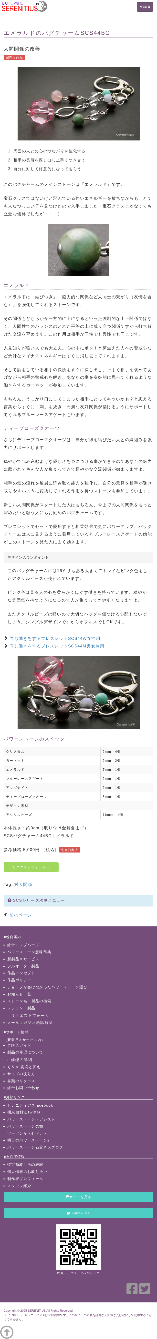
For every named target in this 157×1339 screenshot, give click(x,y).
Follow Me (78, 1213)
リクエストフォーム (30, 1015)
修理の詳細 (21, 1059)
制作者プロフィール (25, 1179)
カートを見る (78, 1197)
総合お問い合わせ (23, 1088)
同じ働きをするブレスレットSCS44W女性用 (55, 638)
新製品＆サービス (23, 959)
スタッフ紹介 (19, 1186)
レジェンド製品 (21, 1008)
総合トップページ (23, 945)
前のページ (20, 915)
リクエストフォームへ (31, 867)
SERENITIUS (37, 1310)
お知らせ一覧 (19, 994)
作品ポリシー (19, 980)
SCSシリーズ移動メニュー (36, 900)
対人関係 (23, 884)
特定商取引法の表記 (25, 1164)
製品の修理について (25, 1052)
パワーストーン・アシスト (31, 1119)
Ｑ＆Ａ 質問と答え (24, 1067)
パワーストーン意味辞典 (29, 952)
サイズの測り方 (21, 1074)
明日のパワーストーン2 (28, 1140)
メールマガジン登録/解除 (30, 1023)
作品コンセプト (21, 973)
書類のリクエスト (23, 1081)
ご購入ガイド (19, 1045)
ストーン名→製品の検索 (29, 1001)
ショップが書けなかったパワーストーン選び (47, 987)
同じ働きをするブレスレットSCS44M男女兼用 (57, 646)
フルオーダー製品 (23, 966)
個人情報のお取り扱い (27, 1172)
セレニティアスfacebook (30, 1105)
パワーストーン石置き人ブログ (35, 1147)
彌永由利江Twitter (24, 1112)
